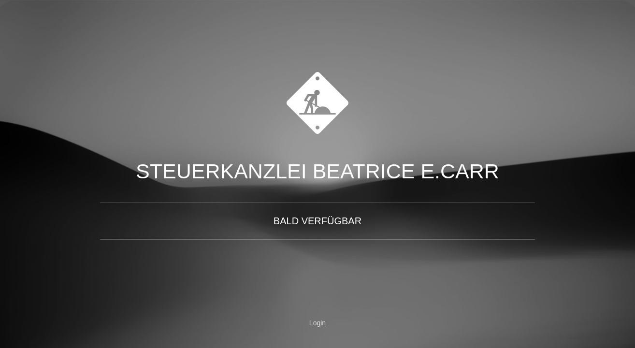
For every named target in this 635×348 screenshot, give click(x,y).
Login (317, 323)
